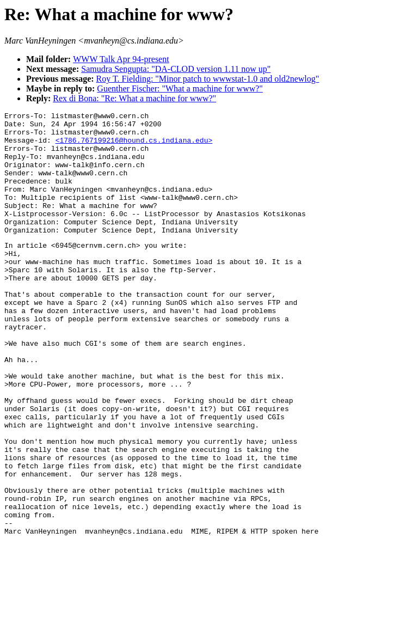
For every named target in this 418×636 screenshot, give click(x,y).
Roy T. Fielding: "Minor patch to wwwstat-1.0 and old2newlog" (207, 78)
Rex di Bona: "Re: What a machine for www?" (134, 98)
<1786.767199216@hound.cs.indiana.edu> (134, 146)
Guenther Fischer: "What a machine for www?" (180, 88)
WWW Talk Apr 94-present (121, 59)
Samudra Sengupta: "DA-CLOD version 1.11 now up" (176, 69)
